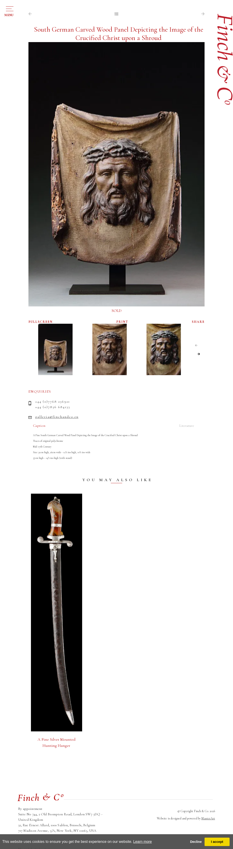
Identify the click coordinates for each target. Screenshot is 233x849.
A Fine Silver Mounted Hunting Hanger (57, 742)
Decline (196, 842)
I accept (217, 842)
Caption (39, 425)
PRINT (122, 322)
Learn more (142, 842)
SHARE (198, 322)
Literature (186, 425)
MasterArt (208, 818)
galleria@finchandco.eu (57, 416)
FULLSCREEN (40, 322)
